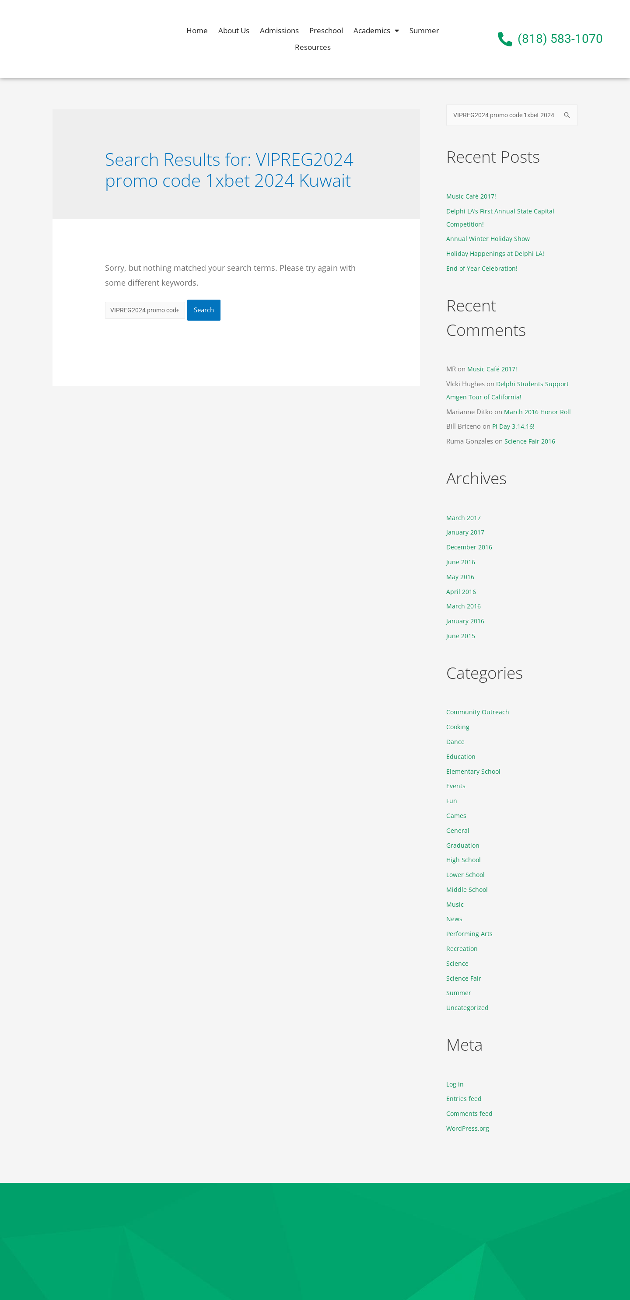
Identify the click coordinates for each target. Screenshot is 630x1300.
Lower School (466, 874)
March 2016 (464, 606)
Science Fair (464, 978)
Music (455, 904)
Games (456, 815)
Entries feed (464, 1098)
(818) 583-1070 (560, 38)
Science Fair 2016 (530, 441)
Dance (455, 741)
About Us (233, 30)
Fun (452, 801)
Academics (376, 31)
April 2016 (462, 591)
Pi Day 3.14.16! (515, 427)
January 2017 (466, 532)
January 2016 (466, 621)
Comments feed (470, 1113)
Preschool (326, 30)
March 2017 (464, 518)
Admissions (279, 30)
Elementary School (474, 771)
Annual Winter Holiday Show (489, 239)
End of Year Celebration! (482, 269)
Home (197, 30)
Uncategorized (468, 1007)
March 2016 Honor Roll (539, 412)
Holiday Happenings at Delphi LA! (496, 254)
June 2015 (461, 636)
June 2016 (461, 562)
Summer (424, 30)
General (458, 830)
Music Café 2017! (472, 196)
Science (457, 963)
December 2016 (470, 547)
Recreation (462, 948)
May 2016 (461, 577)
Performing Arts (470, 934)
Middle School (467, 889)
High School (464, 860)
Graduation (463, 845)
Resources (313, 47)
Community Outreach (478, 712)
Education (461, 756)
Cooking (458, 727)
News (454, 919)
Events (456, 786)
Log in (455, 1084)
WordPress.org (468, 1128)
